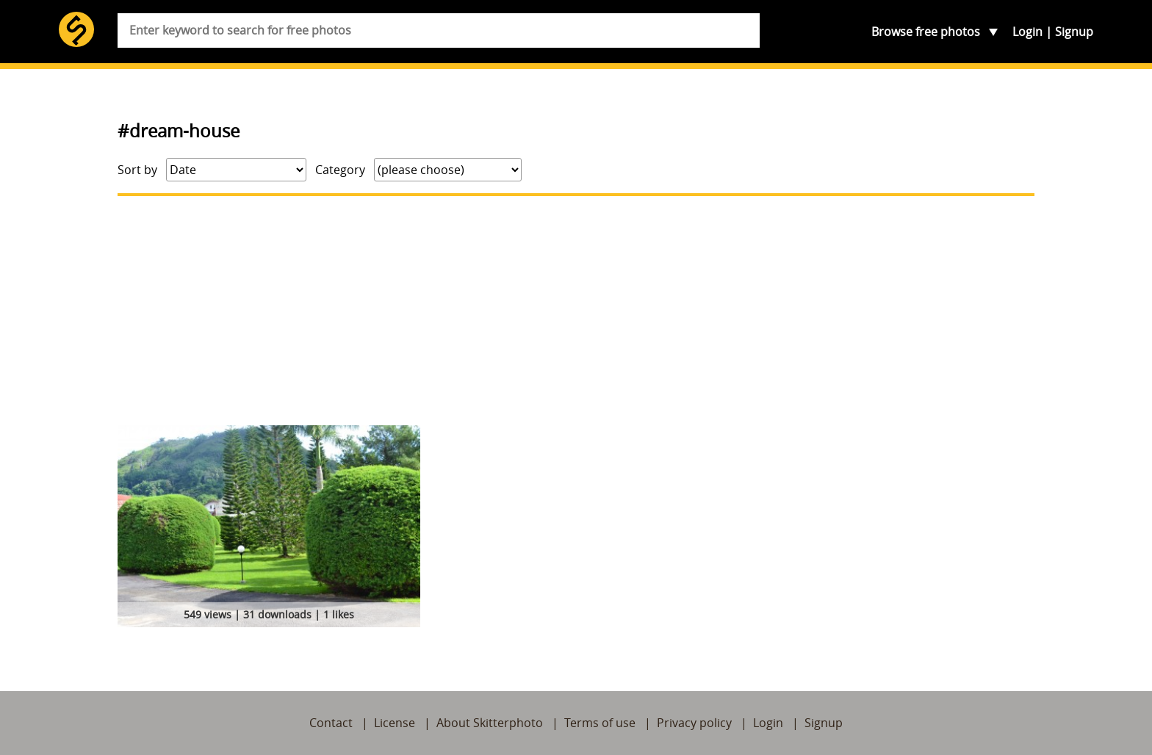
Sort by (137, 170)
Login (1027, 32)
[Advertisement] (576, 310)
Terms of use (600, 723)
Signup (1074, 32)
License (394, 723)
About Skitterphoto (489, 723)
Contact (331, 723)
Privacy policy (694, 723)
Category (340, 170)
